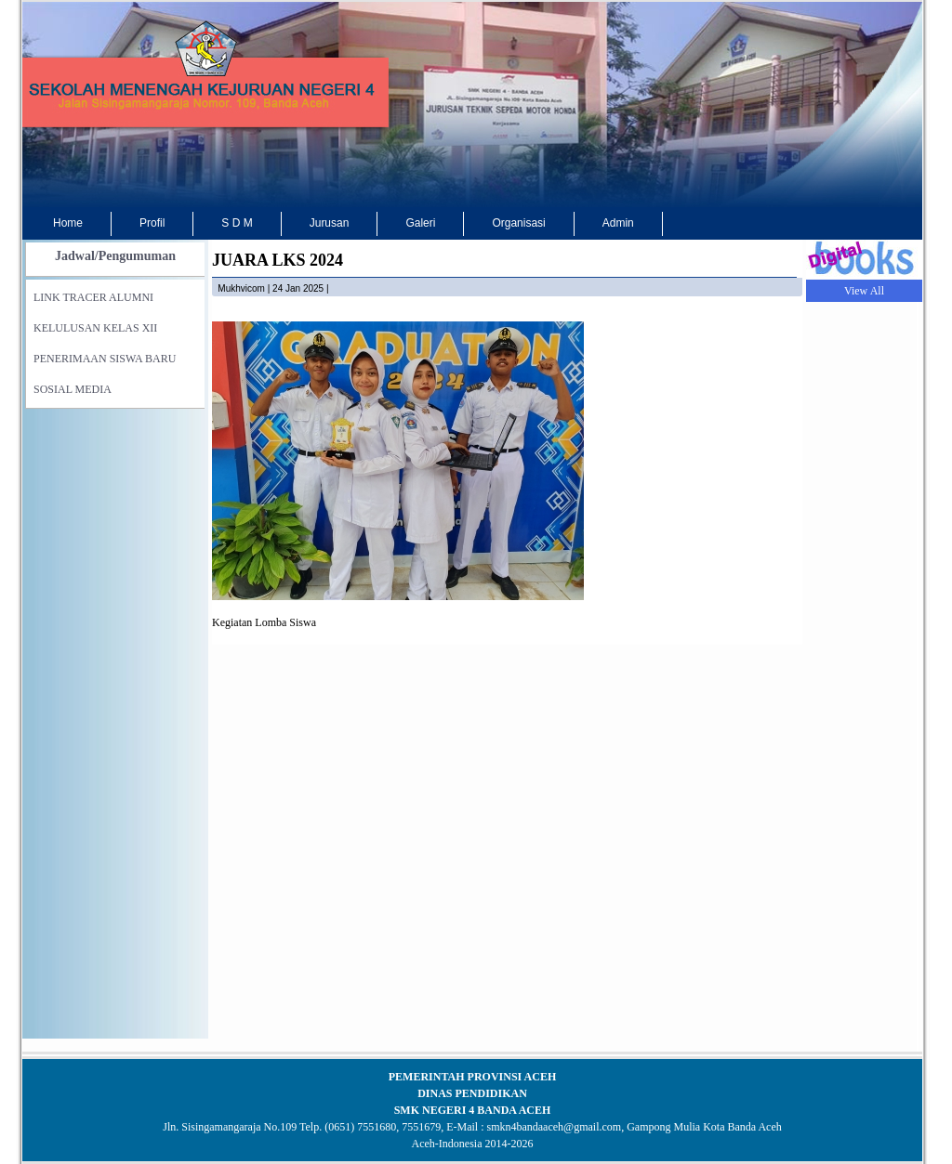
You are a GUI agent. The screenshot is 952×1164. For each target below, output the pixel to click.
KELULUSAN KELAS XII (95, 327)
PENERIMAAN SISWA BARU (104, 358)
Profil (152, 222)
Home (68, 222)
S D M (236, 222)
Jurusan (330, 222)
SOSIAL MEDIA (72, 389)
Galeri (420, 222)
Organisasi (518, 222)
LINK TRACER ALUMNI (93, 297)
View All (864, 290)
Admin (618, 222)
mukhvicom (241, 288)
